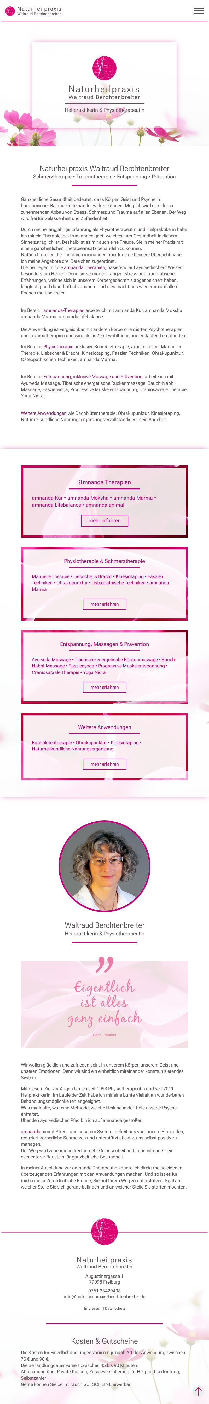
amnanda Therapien (84, 267)
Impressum (93, 1308)
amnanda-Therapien (63, 310)
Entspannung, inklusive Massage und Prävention (92, 376)
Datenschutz (115, 1308)
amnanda (31, 1131)
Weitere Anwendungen (44, 413)
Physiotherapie (58, 346)
